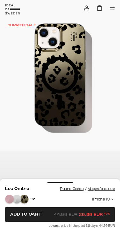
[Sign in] (86, 8)
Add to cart (60, 214)
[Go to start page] (12, 9)
